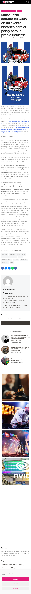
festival (20, 257)
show (11, 262)
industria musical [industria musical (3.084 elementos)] (12, 564)
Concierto (12, 254)
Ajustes (15, 588)
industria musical (6, 259)
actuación (4, 254)
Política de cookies (10, 591)
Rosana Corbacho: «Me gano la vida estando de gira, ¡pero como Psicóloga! (20, 348)
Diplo (23, 254)
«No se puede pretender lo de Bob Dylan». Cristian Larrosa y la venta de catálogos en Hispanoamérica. (20, 338)
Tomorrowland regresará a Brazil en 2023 (18, 359)
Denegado (15, 584)
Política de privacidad (20, 591)
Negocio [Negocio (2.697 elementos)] (8, 567)
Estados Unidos (12, 257)
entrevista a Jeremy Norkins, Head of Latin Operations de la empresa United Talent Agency (15, 130)
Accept (15, 579)
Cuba (18, 254)
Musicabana (5, 262)
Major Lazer (24, 259)
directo (4, 257)
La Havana (16, 259)
